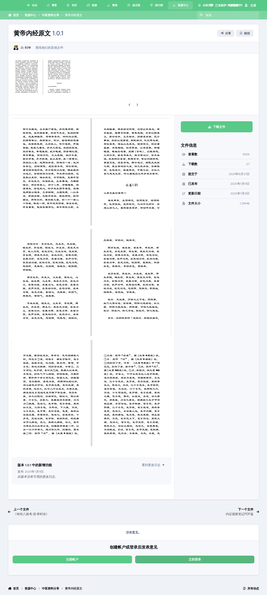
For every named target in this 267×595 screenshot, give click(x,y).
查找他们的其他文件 (49, 48)
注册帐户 (72, 559)
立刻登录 (195, 559)
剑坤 (28, 48)
